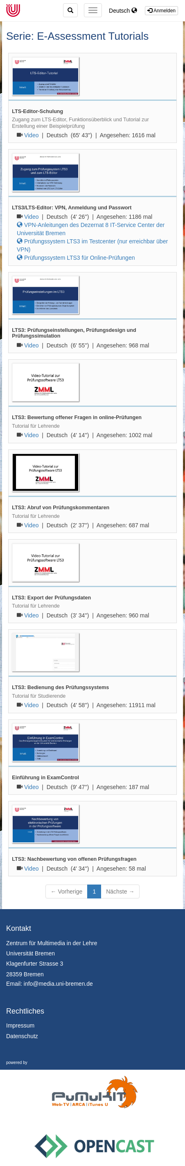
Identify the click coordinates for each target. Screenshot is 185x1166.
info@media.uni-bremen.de (58, 983)
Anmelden (161, 11)
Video (31, 135)
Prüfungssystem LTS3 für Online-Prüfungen (76, 257)
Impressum (20, 1025)
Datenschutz (22, 1036)
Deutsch (123, 10)
